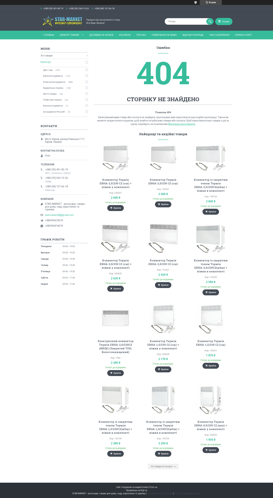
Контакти (125, 35)
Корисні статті (243, 35)
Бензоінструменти (53, 76)
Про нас (141, 35)
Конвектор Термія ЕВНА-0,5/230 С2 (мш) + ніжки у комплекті (210, 425)
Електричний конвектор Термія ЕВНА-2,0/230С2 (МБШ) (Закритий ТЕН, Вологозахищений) (116, 346)
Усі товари (47, 55)
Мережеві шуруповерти (181, 124)
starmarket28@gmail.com (59, 215)
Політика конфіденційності (187, 493)
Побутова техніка (52, 99)
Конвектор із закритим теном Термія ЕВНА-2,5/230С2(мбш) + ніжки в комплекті (211, 185)
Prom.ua (153, 487)
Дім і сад (47, 70)
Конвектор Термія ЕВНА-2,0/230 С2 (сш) (163, 262)
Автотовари (50, 94)
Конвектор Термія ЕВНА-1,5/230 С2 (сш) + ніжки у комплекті (163, 344)
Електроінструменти (54, 82)
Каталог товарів (69, 35)
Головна (49, 35)
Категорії (46, 62)
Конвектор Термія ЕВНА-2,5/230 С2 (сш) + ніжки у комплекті (115, 183)
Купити (117, 208)
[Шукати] (210, 21)
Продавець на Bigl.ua (136, 490)
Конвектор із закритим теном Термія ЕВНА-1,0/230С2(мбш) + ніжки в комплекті (163, 427)
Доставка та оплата (101, 35)
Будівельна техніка (53, 88)
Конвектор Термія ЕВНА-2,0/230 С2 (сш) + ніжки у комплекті (115, 264)
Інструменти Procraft (54, 111)
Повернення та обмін (164, 35)
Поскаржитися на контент (160, 493)
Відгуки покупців (193, 35)
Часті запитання (219, 35)
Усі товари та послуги (161, 466)
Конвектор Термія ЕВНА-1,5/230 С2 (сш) (210, 342)
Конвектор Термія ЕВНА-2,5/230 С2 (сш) (163, 181)
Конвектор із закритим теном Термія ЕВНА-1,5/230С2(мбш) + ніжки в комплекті (115, 427)
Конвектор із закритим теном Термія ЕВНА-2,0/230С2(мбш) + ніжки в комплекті (211, 266)
